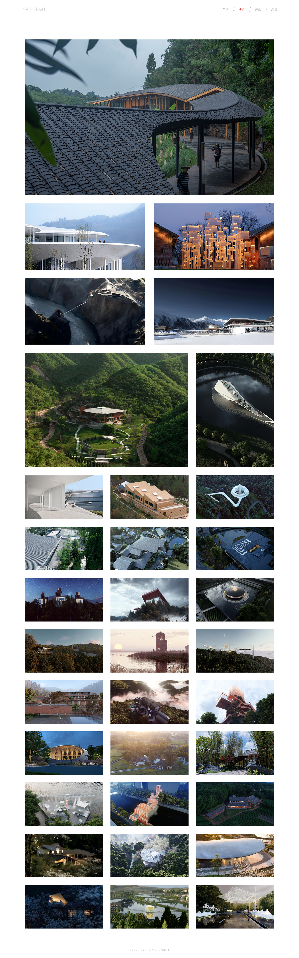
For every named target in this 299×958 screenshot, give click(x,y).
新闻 (258, 9)
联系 (274, 9)
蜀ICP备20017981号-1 (159, 950)
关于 (225, 9)
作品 (241, 9)
